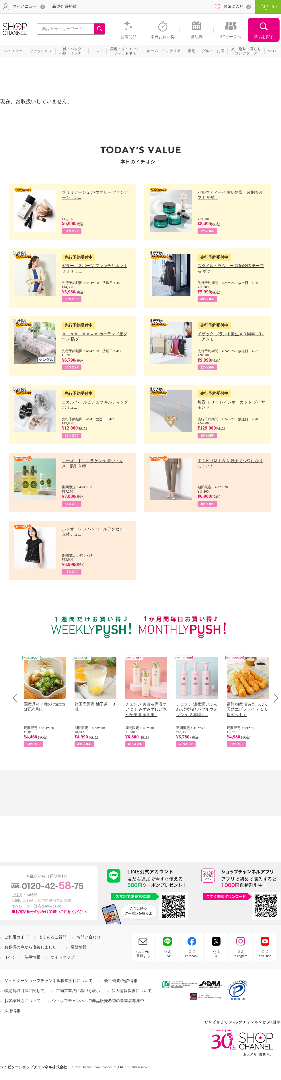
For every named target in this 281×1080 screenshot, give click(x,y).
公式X (216, 954)
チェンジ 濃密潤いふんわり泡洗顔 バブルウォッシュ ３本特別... (196, 709)
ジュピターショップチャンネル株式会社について (48, 981)
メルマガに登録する (143, 954)
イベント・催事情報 (22, 957)
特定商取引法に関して (24, 991)
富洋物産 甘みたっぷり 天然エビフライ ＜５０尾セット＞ (247, 709)
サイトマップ (62, 957)
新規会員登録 (64, 6)
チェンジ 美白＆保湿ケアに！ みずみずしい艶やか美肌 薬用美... (146, 709)
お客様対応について (22, 1001)
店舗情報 (79, 947)
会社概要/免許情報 (120, 981)
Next (274, 698)
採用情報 (12, 1011)
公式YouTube (265, 954)
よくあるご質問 (52, 937)
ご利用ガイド (16, 937)
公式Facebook (191, 954)
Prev (17, 698)
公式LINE (167, 954)
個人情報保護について (132, 991)
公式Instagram (240, 954)
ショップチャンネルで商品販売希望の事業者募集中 (98, 1001)
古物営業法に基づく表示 (78, 991)
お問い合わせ (89, 937)
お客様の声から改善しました (30, 947)
